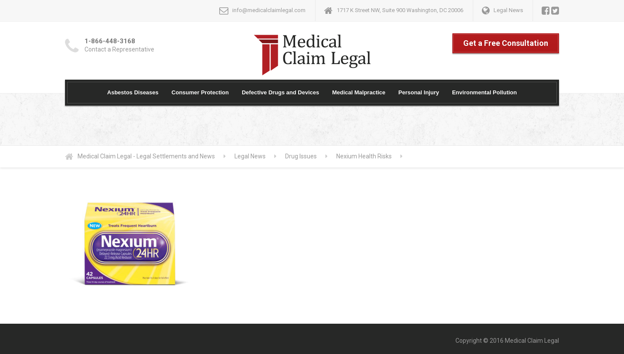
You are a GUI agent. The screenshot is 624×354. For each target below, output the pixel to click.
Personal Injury (418, 92)
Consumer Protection (200, 92)
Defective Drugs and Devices (280, 92)
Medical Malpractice (358, 92)
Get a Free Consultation (505, 43)
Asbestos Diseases (133, 92)
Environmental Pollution (484, 92)
